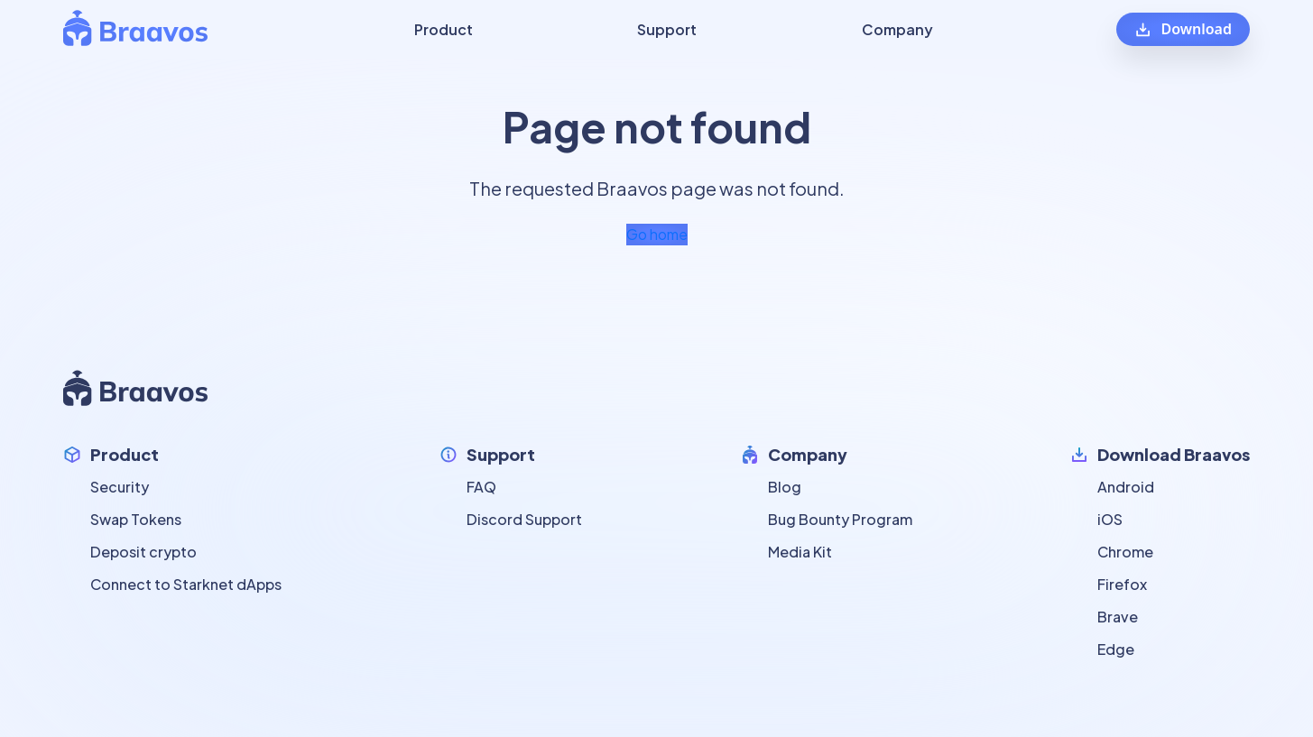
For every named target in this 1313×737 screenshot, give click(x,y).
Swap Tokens (135, 519)
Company (807, 454)
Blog (784, 486)
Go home (657, 234)
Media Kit (800, 551)
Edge (1115, 649)
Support (501, 454)
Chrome (1125, 551)
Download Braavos (1173, 454)
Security (119, 486)
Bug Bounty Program (840, 519)
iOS (1110, 519)
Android (1125, 486)
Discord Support (524, 519)
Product (124, 454)
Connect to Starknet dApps (186, 584)
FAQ (481, 486)
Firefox (1122, 584)
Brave (1117, 616)
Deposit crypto (143, 551)
